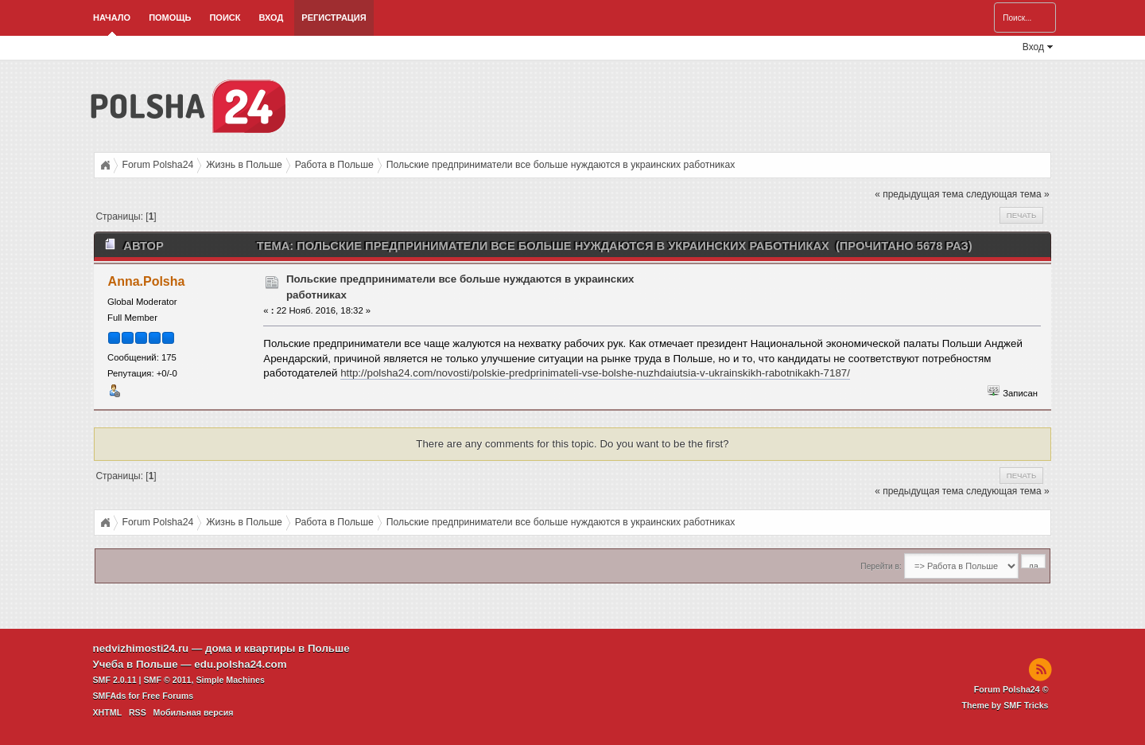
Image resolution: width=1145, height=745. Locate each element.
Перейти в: (880, 566)
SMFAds (109, 695)
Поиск (224, 17)
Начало (111, 17)
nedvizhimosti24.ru (141, 648)
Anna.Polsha (146, 281)
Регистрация (333, 17)
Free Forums (168, 695)
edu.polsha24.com (240, 664)
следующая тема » (1008, 194)
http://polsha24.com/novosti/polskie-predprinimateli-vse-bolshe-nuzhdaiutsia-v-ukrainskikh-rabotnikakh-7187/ (595, 373)
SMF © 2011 (168, 680)
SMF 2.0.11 (115, 680)
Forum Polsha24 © (1011, 689)
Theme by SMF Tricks (1005, 705)
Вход (270, 17)
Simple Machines (230, 680)
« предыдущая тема (919, 194)
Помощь (170, 17)
